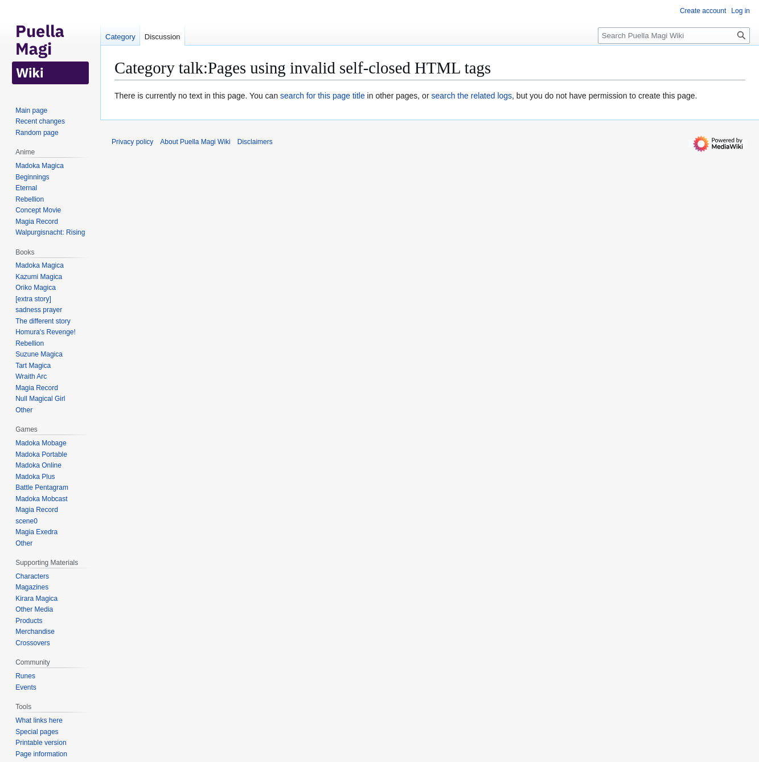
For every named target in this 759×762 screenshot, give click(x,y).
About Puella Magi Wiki (195, 142)
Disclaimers (255, 142)
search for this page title (322, 95)
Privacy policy (132, 142)
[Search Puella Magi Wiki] (674, 35)
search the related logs (471, 95)
